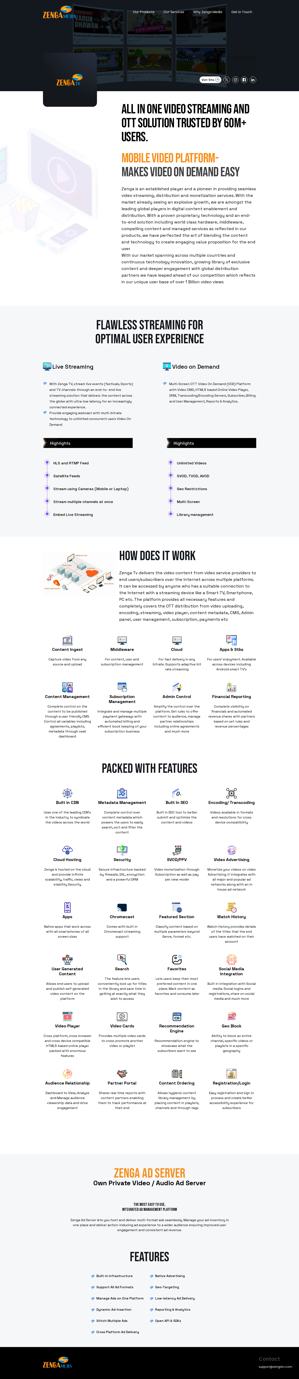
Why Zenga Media (207, 12)
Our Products (143, 12)
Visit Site (210, 80)
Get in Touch (241, 12)
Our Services (174, 12)
